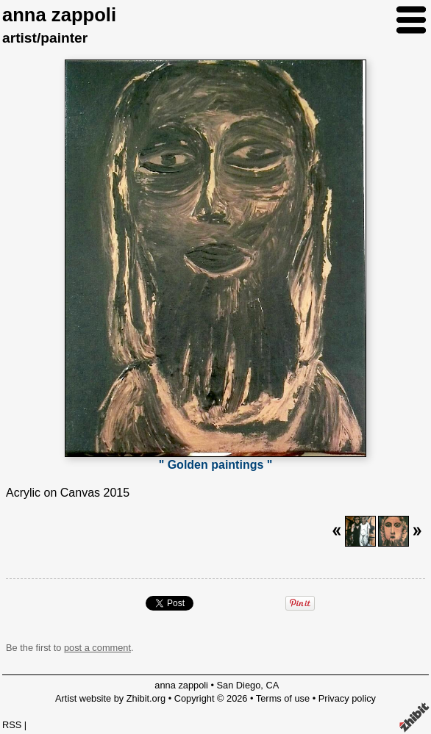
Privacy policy (347, 698)
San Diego (239, 685)
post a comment (97, 647)
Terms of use (283, 698)
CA (272, 685)
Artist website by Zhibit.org (110, 698)
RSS (11, 724)
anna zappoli (59, 14)
